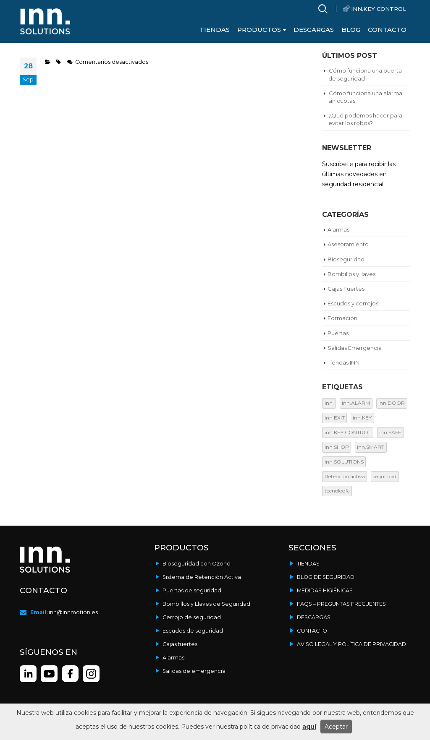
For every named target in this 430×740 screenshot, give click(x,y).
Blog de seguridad (325, 577)
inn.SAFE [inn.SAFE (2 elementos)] (390, 432)
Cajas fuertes (180, 644)
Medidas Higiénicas (325, 590)
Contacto (387, 30)
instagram (70, 673)
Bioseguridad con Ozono (197, 563)
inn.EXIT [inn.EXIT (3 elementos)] (335, 417)
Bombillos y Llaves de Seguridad (206, 604)
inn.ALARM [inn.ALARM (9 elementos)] (356, 403)
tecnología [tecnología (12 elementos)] (337, 490)
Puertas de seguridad (192, 590)
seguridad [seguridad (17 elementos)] (384, 476)
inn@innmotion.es (73, 612)
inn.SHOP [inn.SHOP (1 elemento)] (337, 447)
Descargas (314, 30)
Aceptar (336, 726)
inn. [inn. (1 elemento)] (329, 403)
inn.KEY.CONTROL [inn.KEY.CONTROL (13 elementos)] (348, 432)
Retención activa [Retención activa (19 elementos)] (345, 476)
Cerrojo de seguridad (192, 617)
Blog (350, 30)
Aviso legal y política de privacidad (351, 644)
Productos (259, 30)
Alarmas (173, 657)
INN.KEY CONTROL (378, 8)
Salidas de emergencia (194, 671)
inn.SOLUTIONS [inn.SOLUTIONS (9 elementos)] (344, 462)
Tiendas (214, 30)
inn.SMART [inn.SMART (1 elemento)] (370, 447)
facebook (91, 673)
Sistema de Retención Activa (202, 577)
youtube (49, 673)
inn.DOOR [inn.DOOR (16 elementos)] (391, 403)
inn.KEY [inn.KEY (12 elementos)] (362, 417)
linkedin (28, 673)
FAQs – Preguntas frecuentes (341, 604)
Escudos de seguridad (193, 631)
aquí (309, 726)
